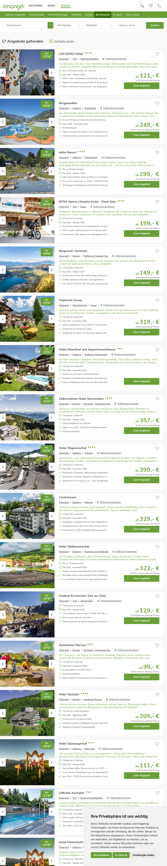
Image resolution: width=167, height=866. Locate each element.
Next (51, 73)
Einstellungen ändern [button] (143, 855)
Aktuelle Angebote (15, 14)
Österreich (64, 59)
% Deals (117, 14)
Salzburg (76, 108)
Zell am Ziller (86, 601)
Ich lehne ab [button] (121, 855)
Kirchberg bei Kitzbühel (91, 798)
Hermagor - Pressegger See (97, 403)
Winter (88, 14)
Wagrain (89, 453)
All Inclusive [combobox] (64, 25)
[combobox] (25, 25)
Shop (51, 6)
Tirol (74, 59)
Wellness (76, 14)
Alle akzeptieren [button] (101, 855)
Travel (66, 6)
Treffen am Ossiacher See (96, 256)
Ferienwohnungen (58, 14)
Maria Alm (90, 748)
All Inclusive (103, 14)
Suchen (155, 25)
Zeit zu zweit (132, 14)
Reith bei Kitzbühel (89, 59)
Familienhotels (37, 14)
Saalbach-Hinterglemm (96, 354)
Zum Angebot (141, 85)
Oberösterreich (79, 305)
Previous (3, 73)
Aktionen (35, 6)
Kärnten (76, 256)
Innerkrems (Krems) (93, 699)
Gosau (93, 305)
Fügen (83, 206)
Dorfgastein (90, 108)
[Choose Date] (50, 25)
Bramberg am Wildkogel (96, 551)
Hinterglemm (91, 157)
